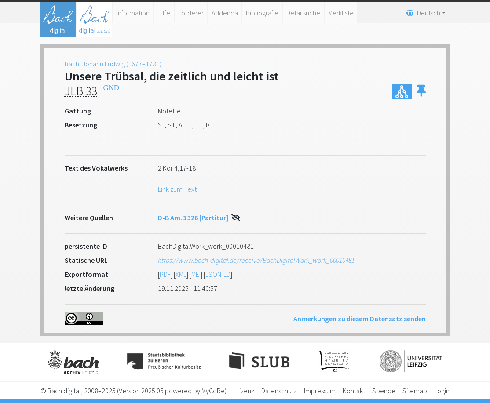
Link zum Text (177, 189)
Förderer (191, 12)
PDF (165, 274)
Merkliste (341, 12)
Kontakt (354, 390)
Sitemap (414, 390)
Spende (383, 390)
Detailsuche (303, 12)
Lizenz (245, 390)
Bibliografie (262, 12)
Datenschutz (279, 390)
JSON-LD (217, 274)
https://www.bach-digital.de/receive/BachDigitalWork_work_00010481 (256, 260)
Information (133, 12)
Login (442, 390)
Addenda (225, 12)
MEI (196, 274)
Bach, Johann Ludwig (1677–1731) (113, 63)
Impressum (320, 390)
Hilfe (163, 12)
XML (181, 274)
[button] (421, 91)
